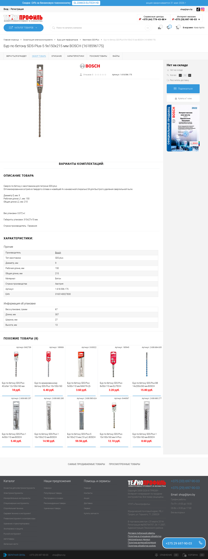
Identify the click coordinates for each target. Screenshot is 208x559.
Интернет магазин (186, 18)
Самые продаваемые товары (86, 463)
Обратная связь (14, 555)
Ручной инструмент (12, 532)
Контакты (88, 492)
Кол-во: (173, 74)
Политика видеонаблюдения (142, 541)
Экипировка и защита (13, 527)
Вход (6, 9)
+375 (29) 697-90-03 (38, 555)
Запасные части (11, 543)
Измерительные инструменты (17, 497)
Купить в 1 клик (183, 98)
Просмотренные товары (124, 463)
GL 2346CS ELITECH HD (86, 2)
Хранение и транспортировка (16, 522)
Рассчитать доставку (178, 80)
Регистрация (17, 9)
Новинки (47, 487)
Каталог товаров (23, 27)
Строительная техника (13, 507)
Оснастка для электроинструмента (19, 487)
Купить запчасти (91, 512)
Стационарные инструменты (16, 502)
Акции (86, 497)
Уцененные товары (52, 507)
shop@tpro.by (187, 493)
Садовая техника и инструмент (17, 512)
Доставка (88, 502)
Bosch (58, 252)
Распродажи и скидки (53, 497)
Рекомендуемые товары (55, 502)
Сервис (87, 507)
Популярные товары (53, 492)
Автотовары (9, 538)
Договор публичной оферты (141, 532)
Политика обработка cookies (142, 544)
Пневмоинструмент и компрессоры (19, 517)
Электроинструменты (13, 492)
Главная (87, 487)
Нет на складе (177, 65)
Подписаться (183, 88)
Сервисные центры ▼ (153, 18)
